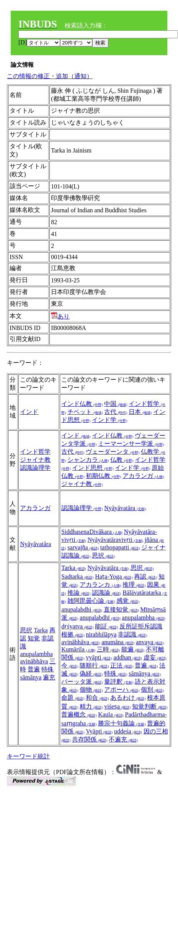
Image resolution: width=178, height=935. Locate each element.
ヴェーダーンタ (112, 451)
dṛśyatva (77, 626)
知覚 (34, 638)
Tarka (40, 630)
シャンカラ (88, 459)
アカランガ (143, 475)
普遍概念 (78, 714)
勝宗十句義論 (121, 723)
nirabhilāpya (101, 634)
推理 (133, 584)
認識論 (106, 592)
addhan (127, 657)
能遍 (132, 649)
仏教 (121, 459)
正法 (121, 665)
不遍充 (123, 739)
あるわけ (127, 697)
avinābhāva (34, 661)
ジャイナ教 (35, 459)
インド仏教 (82, 403)
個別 (152, 689)
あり (60, 316)
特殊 (47, 669)
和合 (97, 697)
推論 (78, 592)
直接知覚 (121, 609)
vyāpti (99, 657)
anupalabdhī (100, 617)
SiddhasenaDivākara (91, 531)
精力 (91, 706)
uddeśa (128, 731)
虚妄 (155, 657)
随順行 (94, 665)
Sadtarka (77, 576)
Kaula (110, 714)
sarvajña (82, 547)
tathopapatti (120, 547)
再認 (145, 576)
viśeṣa (117, 706)
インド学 (109, 420)
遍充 (49, 677)
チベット (85, 411)
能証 (106, 626)
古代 (115, 411)
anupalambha (36, 654)
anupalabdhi (81, 609)
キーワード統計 (28, 756)
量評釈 (118, 681)
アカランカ (100, 584)
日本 (140, 411)
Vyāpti (99, 731)
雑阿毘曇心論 (91, 600)
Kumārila (78, 649)
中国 (115, 403)
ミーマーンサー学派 (131, 443)
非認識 (132, 634)
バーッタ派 (82, 681)
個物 (91, 689)
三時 (108, 649)
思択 (103, 555)
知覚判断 (149, 706)
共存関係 (89, 739)
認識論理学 (35, 467)
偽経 (91, 673)
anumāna (117, 642)
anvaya (150, 642)
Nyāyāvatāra (125, 508)
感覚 (127, 600)
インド (29, 411)
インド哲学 (35, 451)
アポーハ (121, 689)
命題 (72, 697)
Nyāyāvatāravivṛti (115, 539)
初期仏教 (103, 475)
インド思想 (92, 467)
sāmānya (30, 677)
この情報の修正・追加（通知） (50, 76)
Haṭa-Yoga (113, 576)
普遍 (34, 669)
